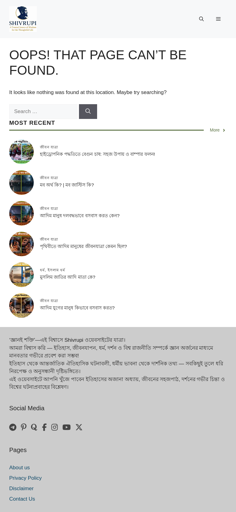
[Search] (88, 111)
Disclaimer (21, 488)
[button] (201, 19)
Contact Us (22, 499)
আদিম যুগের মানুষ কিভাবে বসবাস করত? (77, 307)
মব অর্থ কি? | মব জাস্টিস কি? (67, 184)
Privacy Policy (25, 478)
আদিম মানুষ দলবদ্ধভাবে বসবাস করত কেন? (80, 215)
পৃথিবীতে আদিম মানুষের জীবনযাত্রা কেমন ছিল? (83, 246)
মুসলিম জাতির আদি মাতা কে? (67, 277)
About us (19, 468)
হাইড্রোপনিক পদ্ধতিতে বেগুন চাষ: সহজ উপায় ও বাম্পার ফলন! (97, 154)
